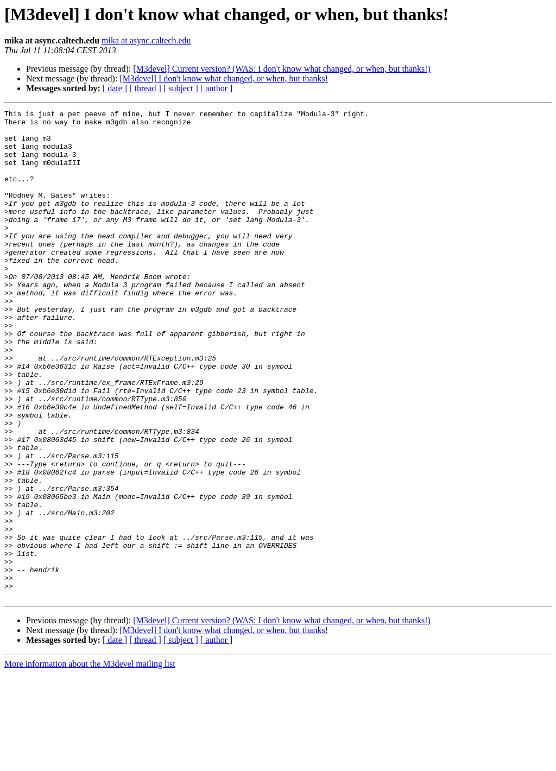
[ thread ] (145, 88)
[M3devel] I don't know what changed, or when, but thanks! (223, 78)
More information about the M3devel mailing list (89, 761)
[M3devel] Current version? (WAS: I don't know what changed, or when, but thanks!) (282, 68)
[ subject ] (180, 88)
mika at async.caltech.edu (146, 40)
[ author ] (216, 88)
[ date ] (115, 88)
